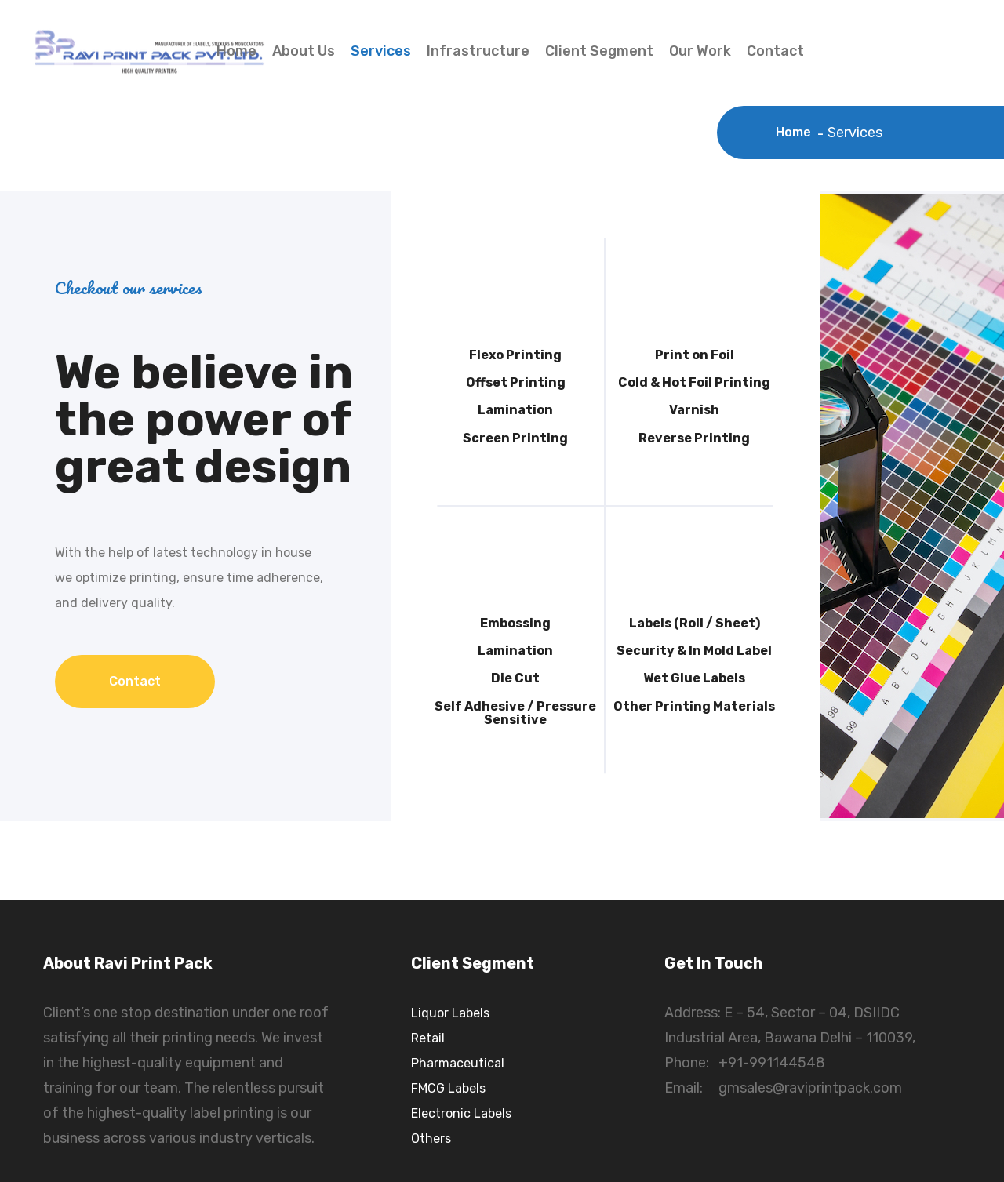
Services (381, 51)
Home (236, 51)
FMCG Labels (448, 1088)
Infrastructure (478, 51)
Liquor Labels (450, 1013)
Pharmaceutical (457, 1063)
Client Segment (599, 51)
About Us (303, 51)
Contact (775, 51)
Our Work (700, 51)
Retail (428, 1038)
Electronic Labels (461, 1113)
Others (431, 1138)
